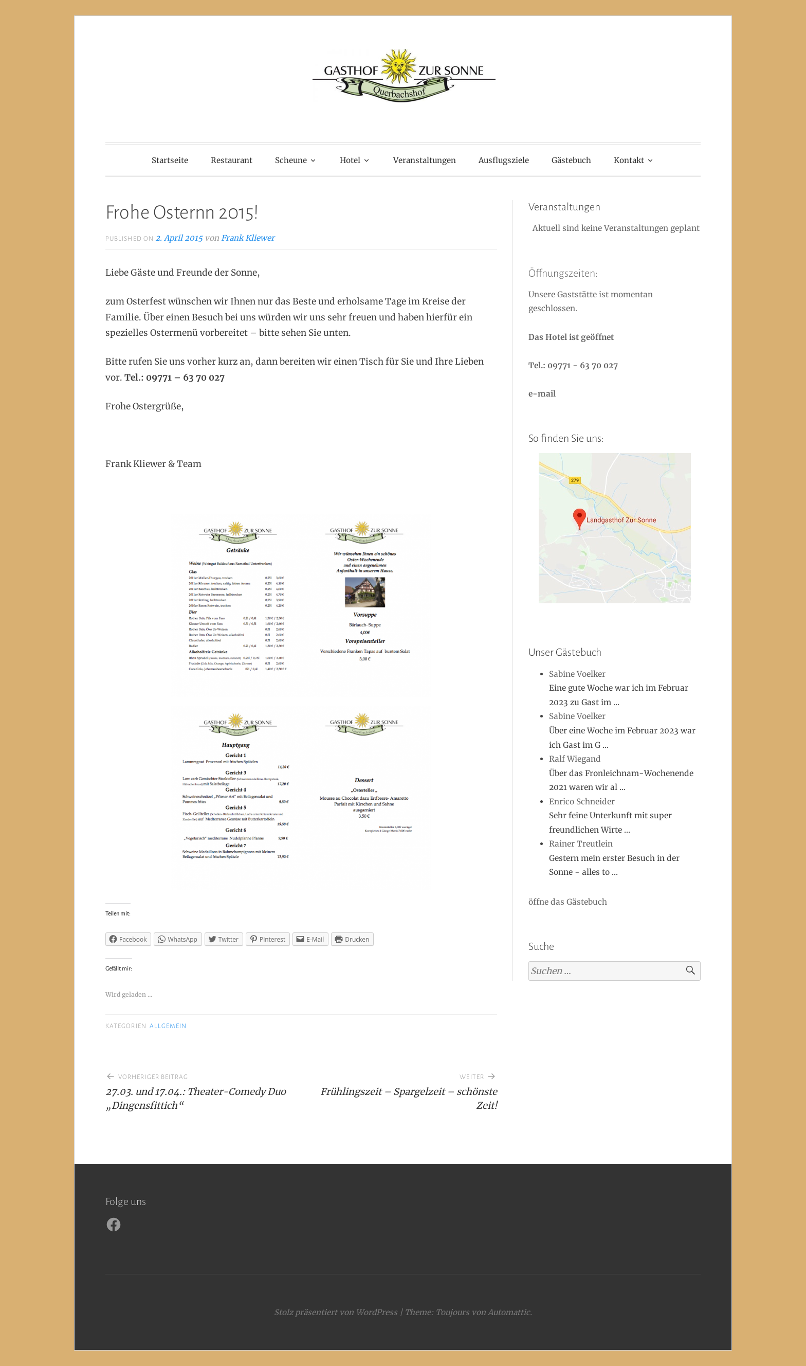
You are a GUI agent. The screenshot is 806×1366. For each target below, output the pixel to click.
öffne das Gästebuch (567, 902)
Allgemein (168, 1026)
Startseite (170, 160)
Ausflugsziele (504, 160)
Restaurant (231, 160)
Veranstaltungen (424, 160)
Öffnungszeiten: (563, 273)
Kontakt (629, 160)
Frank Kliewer (247, 238)
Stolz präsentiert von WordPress (335, 1312)
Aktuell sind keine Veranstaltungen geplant (615, 228)
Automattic (509, 1312)
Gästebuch (571, 160)
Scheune (291, 160)
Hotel (350, 160)
